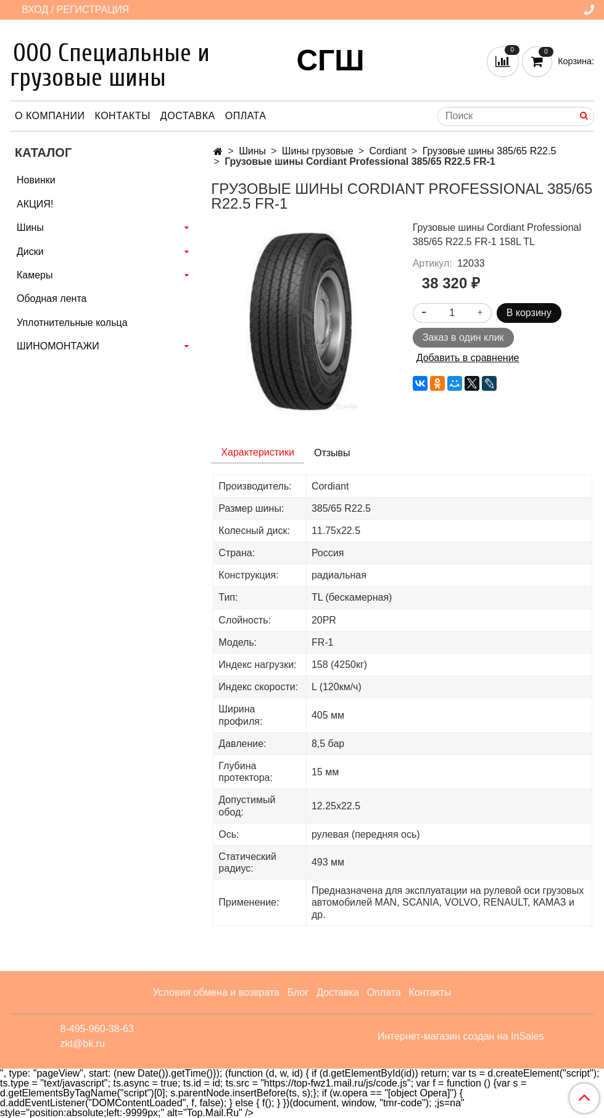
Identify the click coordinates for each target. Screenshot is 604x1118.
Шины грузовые (318, 151)
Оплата (246, 116)
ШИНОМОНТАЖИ (58, 346)
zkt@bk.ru (82, 1043)
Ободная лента (51, 298)
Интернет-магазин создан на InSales (461, 1036)
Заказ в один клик (463, 337)
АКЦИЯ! (35, 204)
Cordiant (388, 151)
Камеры (35, 275)
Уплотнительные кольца (72, 322)
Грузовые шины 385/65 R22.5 (489, 151)
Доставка (187, 116)
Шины (252, 151)
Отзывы (332, 453)
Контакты (123, 116)
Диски (30, 251)
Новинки (36, 180)
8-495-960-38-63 (97, 1029)
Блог (298, 992)
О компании (50, 116)
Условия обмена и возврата (215, 992)
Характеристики (257, 452)
